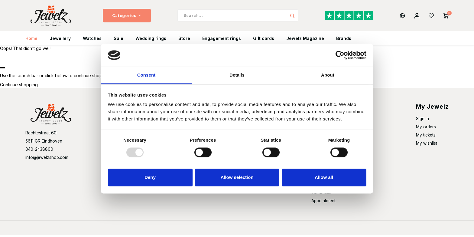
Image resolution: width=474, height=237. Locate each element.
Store (184, 40)
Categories (126, 16)
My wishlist (426, 145)
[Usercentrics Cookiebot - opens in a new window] (339, 55)
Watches (92, 40)
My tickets (426, 137)
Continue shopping (19, 87)
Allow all (324, 177)
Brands (343, 40)
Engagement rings (221, 40)
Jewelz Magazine (305, 40)
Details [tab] (237, 75)
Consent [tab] (146, 75)
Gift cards (263, 40)
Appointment (323, 203)
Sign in (422, 121)
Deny (150, 177)
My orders (426, 129)
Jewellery (60, 40)
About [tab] (327, 75)
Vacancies (321, 195)
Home (31, 40)
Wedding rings (150, 40)
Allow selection (236, 177)
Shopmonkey (106, 230)
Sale (118, 40)
